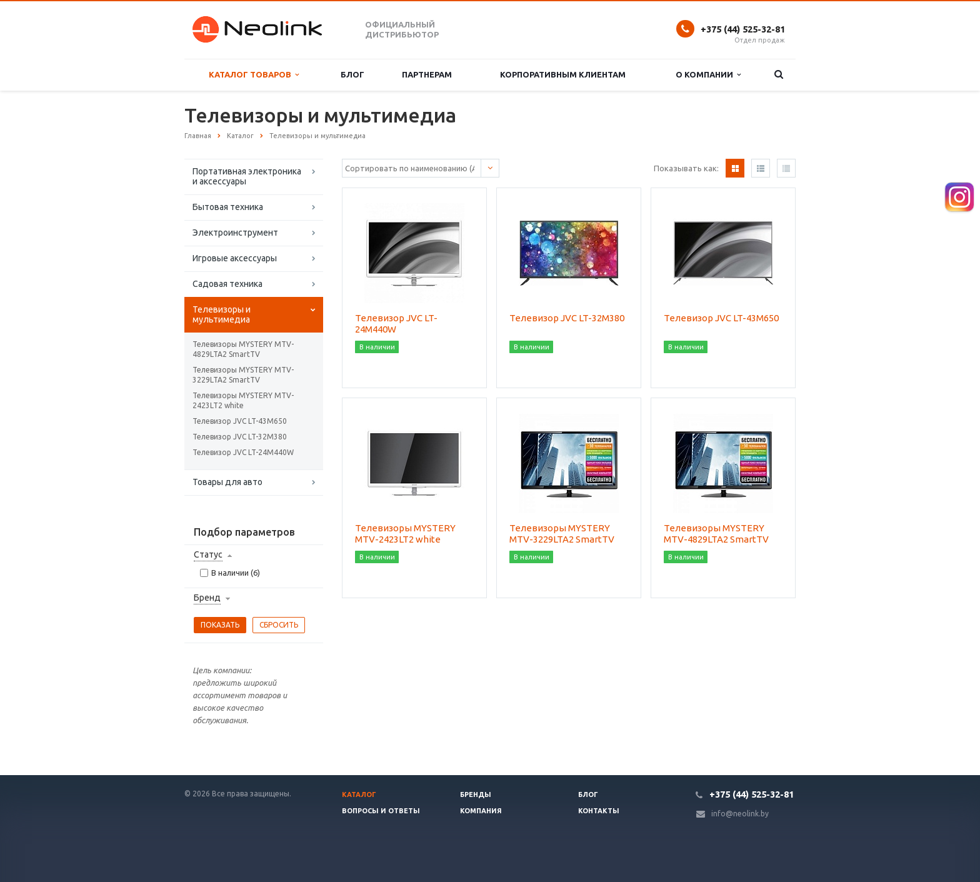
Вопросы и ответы (381, 810)
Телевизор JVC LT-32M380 (239, 437)
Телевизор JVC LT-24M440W (243, 452)
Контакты (598, 810)
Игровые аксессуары (234, 258)
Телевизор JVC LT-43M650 (239, 421)
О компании (708, 74)
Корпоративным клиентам (563, 74)
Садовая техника (227, 284)
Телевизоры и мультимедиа (221, 314)
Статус (208, 554)
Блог (352, 74)
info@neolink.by (740, 813)
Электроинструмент (235, 233)
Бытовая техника (227, 207)
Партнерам (427, 74)
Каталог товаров (254, 74)
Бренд (207, 598)
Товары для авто (227, 482)
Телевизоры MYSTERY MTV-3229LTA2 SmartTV (243, 375)
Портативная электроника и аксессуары (246, 176)
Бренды (475, 794)
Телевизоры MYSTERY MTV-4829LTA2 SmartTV (243, 349)
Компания (481, 810)
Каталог (359, 794)
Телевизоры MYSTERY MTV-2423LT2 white (243, 400)
